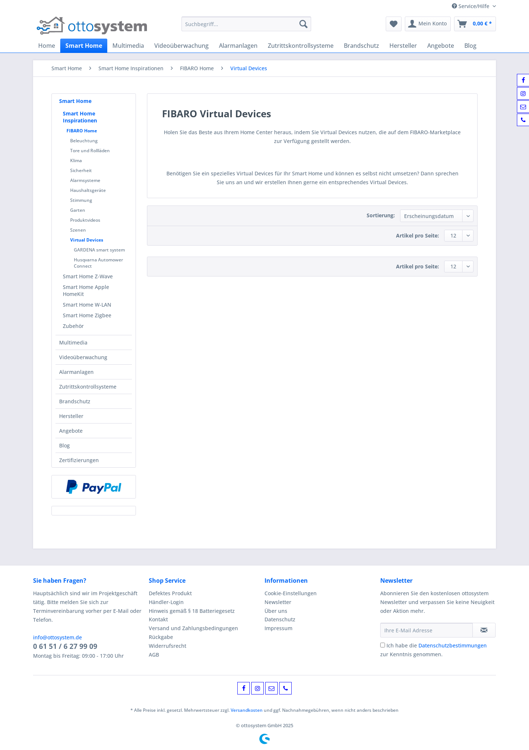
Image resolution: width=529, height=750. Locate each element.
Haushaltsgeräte (88, 190)
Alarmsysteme (85, 180)
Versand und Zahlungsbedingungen (193, 628)
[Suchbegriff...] (246, 24)
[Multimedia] (128, 46)
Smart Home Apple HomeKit (86, 290)
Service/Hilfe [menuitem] (471, 6)
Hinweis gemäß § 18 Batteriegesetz (192, 610)
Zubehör (73, 325)
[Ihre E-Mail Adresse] (426, 630)
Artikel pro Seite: (417, 235)
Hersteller (71, 416)
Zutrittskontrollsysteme (87, 386)
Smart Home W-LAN (87, 304)
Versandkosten (247, 710)
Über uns (275, 610)
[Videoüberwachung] (181, 46)
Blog (64, 445)
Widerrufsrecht (167, 645)
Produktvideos (85, 220)
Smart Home (75, 100)
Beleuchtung (84, 141)
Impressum (278, 628)
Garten (77, 210)
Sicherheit (81, 170)
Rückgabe (161, 636)
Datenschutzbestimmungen (452, 645)
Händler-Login (166, 602)
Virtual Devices (86, 240)
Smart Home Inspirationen (80, 117)
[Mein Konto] (428, 24)
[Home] (46, 46)
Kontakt (158, 619)
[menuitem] (246, 27)
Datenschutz (279, 619)
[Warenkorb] (475, 24)
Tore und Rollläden (90, 150)
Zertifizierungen (79, 460)
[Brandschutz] (361, 46)
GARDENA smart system (99, 250)
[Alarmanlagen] (238, 46)
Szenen (78, 230)
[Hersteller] (403, 46)
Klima (76, 160)
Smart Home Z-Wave (88, 276)
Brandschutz (74, 401)
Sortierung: (381, 215)
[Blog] (470, 46)
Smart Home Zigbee (87, 315)
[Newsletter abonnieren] (484, 630)
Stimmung (81, 200)
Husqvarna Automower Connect (98, 263)
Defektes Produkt (170, 593)
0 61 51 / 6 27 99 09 (65, 646)
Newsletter (277, 602)
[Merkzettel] (394, 24)
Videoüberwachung (83, 357)
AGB (154, 654)
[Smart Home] (83, 46)
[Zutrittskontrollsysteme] (301, 46)
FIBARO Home (81, 131)
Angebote (71, 430)
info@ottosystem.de (57, 637)
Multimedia (73, 342)
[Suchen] (303, 24)
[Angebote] (440, 46)
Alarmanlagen (76, 371)
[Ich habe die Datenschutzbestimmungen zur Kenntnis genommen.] (382, 645)
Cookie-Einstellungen (290, 593)
